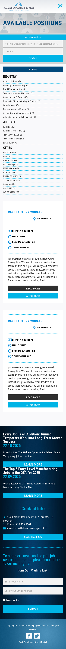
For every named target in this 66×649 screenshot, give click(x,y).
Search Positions (33, 37)
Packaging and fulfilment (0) (16, 109)
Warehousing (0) (10, 105)
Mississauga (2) (10, 164)
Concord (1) (8, 156)
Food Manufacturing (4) (14, 89)
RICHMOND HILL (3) (12, 176)
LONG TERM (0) (10, 143)
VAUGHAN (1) (9, 188)
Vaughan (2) (8, 184)
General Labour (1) (12, 81)
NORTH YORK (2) (10, 172)
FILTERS (33, 69)
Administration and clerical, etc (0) (19, 117)
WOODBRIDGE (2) (11, 192)
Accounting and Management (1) (18, 113)
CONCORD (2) (9, 152)
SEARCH (33, 58)
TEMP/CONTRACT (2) (12, 135)
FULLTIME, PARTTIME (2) (14, 131)
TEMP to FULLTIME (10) (13, 138)
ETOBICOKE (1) (10, 160)
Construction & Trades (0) (15, 97)
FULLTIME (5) (8, 127)
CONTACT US (33, 537)
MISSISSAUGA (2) (11, 168)
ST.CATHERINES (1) (11, 180)
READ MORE (33, 288)
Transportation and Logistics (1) (18, 93)
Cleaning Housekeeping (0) (15, 85)
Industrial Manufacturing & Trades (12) (21, 101)
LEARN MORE (33, 464)
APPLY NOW (33, 295)
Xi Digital (43, 642)
